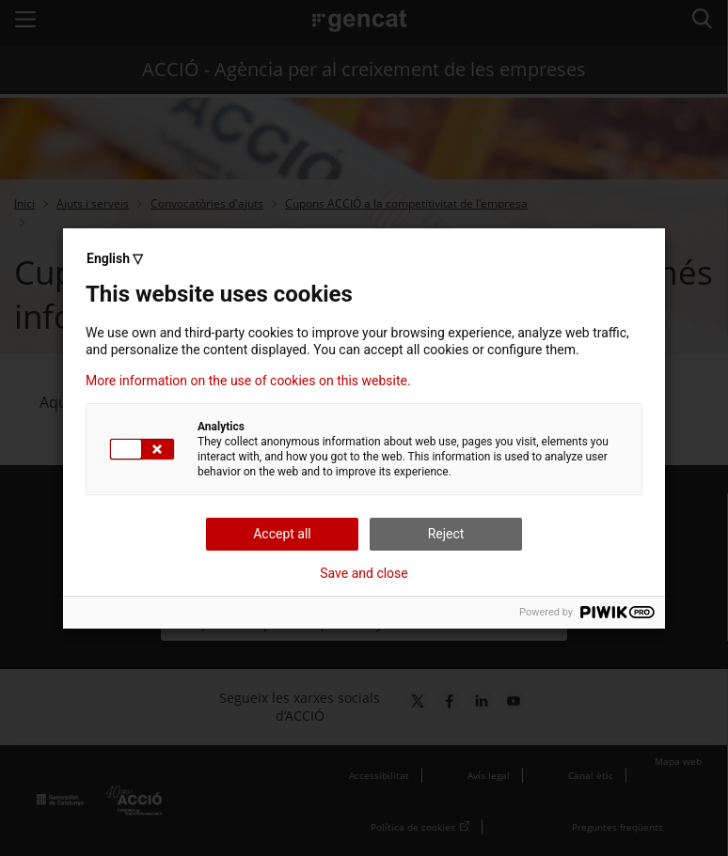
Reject (446, 533)
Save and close (364, 573)
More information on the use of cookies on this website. (248, 380)
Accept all (282, 533)
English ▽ (115, 258)
